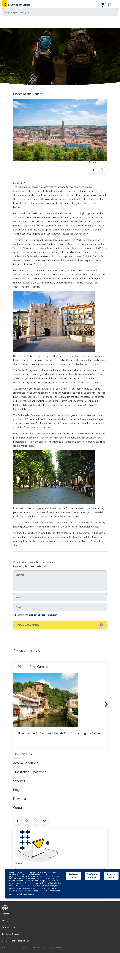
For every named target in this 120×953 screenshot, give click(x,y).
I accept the (36, 615)
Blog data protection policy (43, 615)
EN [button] (102, 4)
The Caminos (22, 754)
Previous (13, 705)
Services (19, 781)
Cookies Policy (8, 927)
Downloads (21, 799)
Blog (17, 22)
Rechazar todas (73, 876)
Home (9, 22)
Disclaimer (6, 914)
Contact (19, 807)
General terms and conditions (15, 941)
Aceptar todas (111, 876)
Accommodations (25, 763)
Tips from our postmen (29, 772)
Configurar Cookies (10, 934)
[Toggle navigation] (116, 3)
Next (106, 705)
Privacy (5, 920)
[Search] (60, 12)
